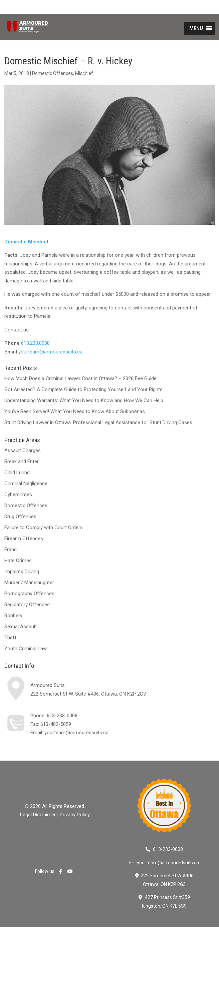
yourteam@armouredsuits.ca (50, 352)
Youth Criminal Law (25, 649)
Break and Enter (21, 461)
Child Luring (17, 472)
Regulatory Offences (27, 605)
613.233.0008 (35, 343)
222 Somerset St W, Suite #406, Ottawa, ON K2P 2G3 (88, 694)
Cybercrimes (18, 494)
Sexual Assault (20, 627)
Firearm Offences (23, 539)
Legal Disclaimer (38, 815)
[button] (196, 28)
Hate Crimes (18, 561)
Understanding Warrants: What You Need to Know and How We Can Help (83, 400)
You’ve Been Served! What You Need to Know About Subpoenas (74, 411)
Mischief (84, 73)
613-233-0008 (62, 716)
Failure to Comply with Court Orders (43, 528)
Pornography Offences (29, 594)
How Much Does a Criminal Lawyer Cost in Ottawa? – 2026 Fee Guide (80, 378)
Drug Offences (20, 517)
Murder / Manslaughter (29, 583)
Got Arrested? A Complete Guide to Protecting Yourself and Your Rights (83, 389)
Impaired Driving (21, 572)
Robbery (13, 616)
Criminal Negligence (25, 483)
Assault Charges (22, 450)
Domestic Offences (52, 73)
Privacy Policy (75, 815)
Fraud (10, 550)
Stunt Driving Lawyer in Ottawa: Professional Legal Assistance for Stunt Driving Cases (98, 422)
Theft (10, 638)
